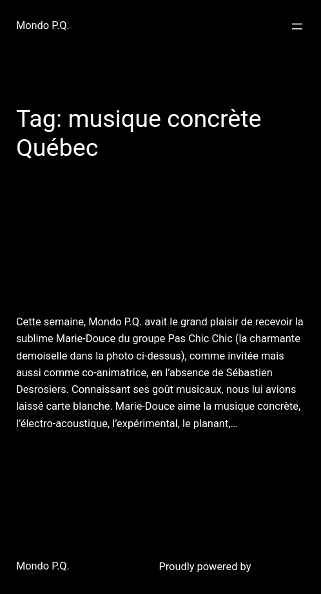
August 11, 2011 (49, 455)
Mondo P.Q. (43, 25)
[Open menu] (297, 26)
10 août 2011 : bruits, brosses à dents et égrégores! (142, 249)
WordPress (279, 566)
